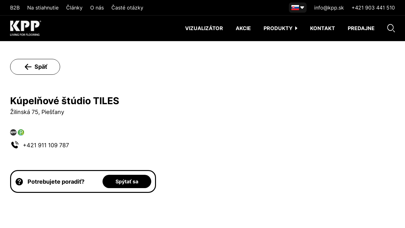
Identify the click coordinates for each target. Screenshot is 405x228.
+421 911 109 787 (46, 145)
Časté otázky (127, 7)
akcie (243, 28)
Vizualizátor (204, 28)
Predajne (361, 28)
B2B (15, 7)
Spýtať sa (126, 181)
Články (74, 7)
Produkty (280, 28)
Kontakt (322, 28)
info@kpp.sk (329, 7)
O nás (97, 7)
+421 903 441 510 (373, 7)
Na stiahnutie (43, 7)
